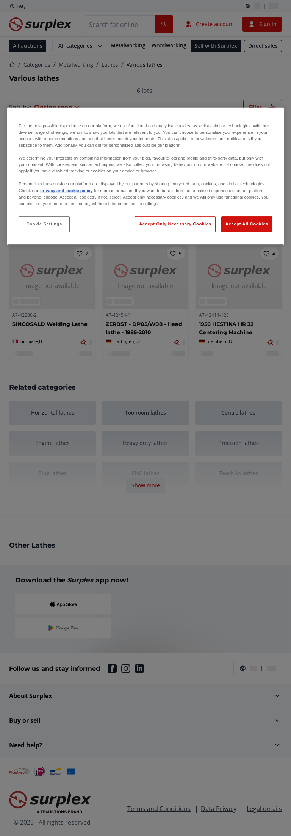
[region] (145, 176)
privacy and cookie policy (66, 190)
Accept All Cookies (246, 224)
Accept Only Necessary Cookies (175, 224)
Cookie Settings (44, 224)
